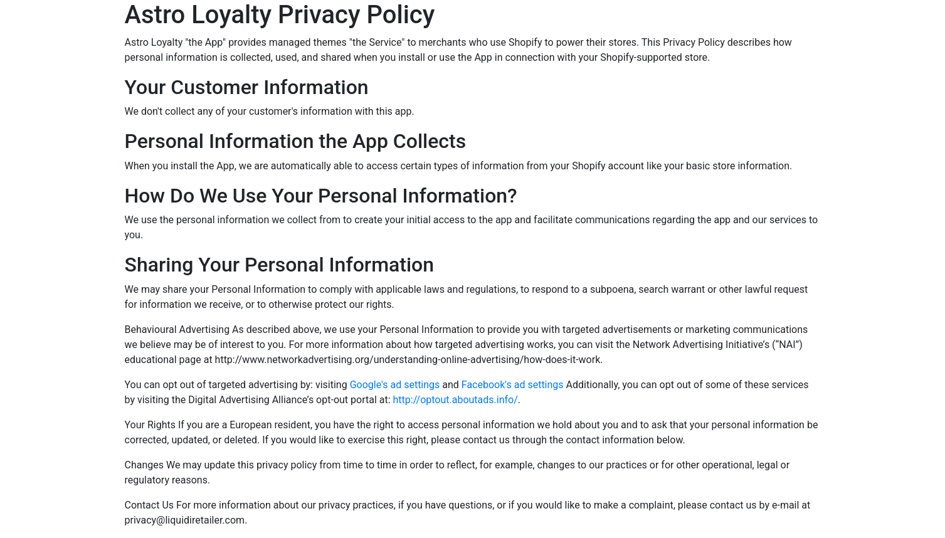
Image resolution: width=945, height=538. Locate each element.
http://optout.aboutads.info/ (455, 400)
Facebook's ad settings (513, 385)
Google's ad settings (395, 385)
